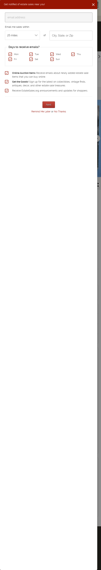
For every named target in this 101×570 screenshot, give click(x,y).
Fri (15, 59)
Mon (16, 54)
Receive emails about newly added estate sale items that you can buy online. (50, 75)
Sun (58, 59)
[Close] (93, 5)
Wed (58, 54)
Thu (79, 54)
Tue (37, 54)
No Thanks (60, 111)
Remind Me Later (40, 111)
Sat (36, 59)
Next (48, 104)
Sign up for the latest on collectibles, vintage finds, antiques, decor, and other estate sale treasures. (49, 83)
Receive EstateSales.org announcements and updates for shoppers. (50, 90)
